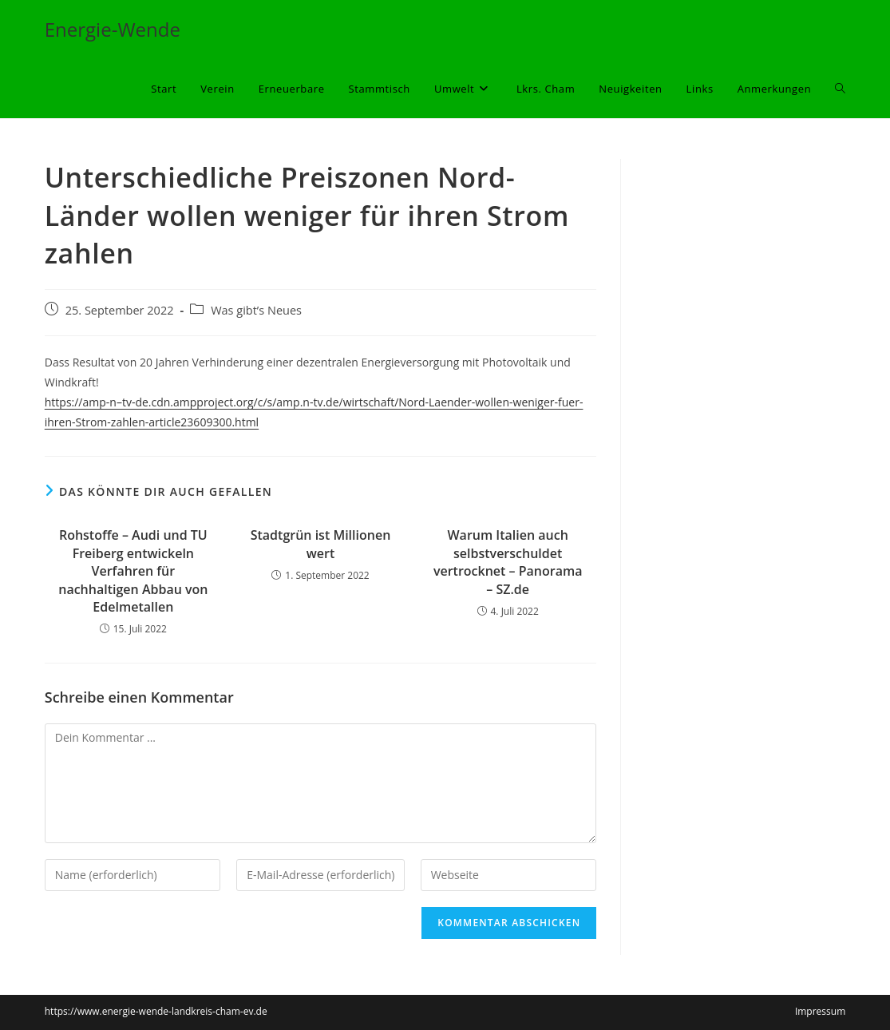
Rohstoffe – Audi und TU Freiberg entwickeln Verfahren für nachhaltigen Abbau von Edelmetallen (133, 571)
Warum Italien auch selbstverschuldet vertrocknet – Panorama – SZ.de (508, 561)
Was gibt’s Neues (256, 310)
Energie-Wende (112, 29)
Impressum (820, 1011)
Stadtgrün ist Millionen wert (321, 543)
